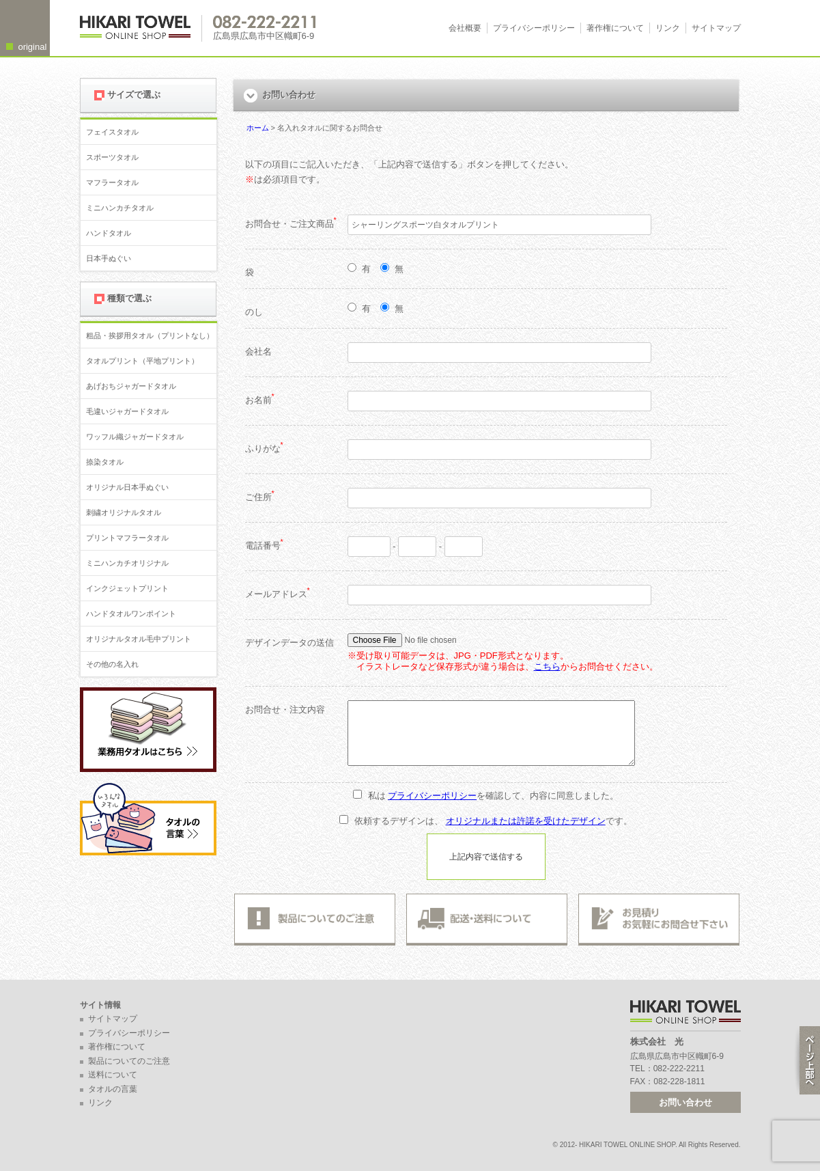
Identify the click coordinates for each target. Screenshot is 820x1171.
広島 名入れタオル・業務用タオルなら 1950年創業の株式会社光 (141, 28)
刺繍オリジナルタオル (123, 512)
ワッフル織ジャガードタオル (135, 436)
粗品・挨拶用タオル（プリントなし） (150, 335)
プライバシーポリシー (534, 28)
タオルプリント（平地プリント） (142, 361)
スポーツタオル (112, 157)
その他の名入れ (112, 664)
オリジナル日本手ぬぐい (127, 487)
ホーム (257, 128)
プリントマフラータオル (127, 538)
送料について (112, 1074)
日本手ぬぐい (108, 258)
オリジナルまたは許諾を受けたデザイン (526, 821)
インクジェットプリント (127, 588)
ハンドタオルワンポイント (131, 613)
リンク (667, 28)
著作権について (615, 28)
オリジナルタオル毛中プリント (138, 639)
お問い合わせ (685, 1102)
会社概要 (465, 28)
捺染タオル (105, 462)
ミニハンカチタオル (120, 208)
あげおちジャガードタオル (131, 386)
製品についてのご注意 (129, 1061)
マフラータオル (112, 182)
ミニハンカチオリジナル (127, 563)
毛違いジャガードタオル (127, 411)
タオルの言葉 (112, 1089)
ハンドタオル (108, 233)
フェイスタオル (112, 132)
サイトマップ (716, 28)
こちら (547, 666)
